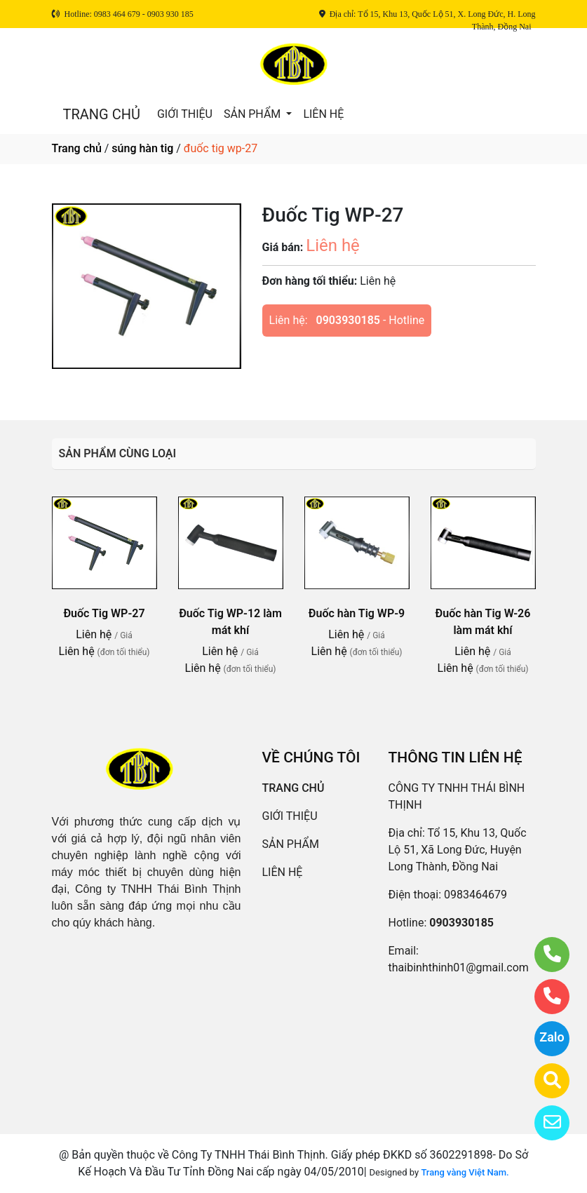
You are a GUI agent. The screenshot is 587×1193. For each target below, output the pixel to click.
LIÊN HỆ (323, 114)
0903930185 (348, 320)
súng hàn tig (142, 148)
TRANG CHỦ (101, 114)
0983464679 (475, 894)
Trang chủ (77, 148)
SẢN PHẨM (253, 114)
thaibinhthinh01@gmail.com (459, 967)
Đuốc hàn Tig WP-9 (357, 613)
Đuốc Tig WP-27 (103, 613)
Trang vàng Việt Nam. (464, 1172)
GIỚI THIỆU (184, 114)
